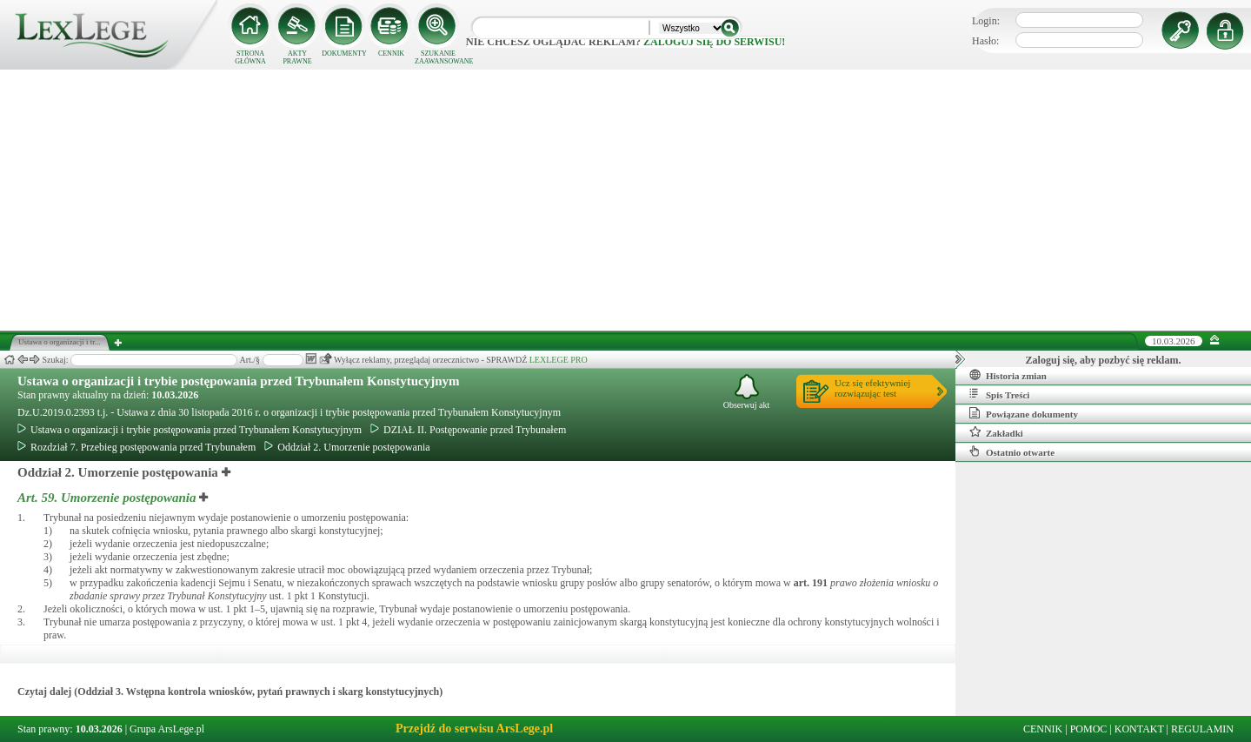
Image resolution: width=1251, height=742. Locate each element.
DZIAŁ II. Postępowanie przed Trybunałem (468, 430)
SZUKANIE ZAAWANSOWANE (438, 57)
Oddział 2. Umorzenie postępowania (346, 447)
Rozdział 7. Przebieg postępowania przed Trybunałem (136, 447)
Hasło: (985, 41)
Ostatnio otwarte (1012, 451)
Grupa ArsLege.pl (167, 729)
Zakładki (996, 432)
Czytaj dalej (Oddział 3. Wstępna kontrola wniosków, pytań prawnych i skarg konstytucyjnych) (230, 691)
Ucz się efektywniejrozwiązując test (872, 388)
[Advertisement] (626, 200)
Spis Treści (999, 394)
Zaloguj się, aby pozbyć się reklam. (1103, 360)
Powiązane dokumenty (1023, 413)
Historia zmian (1008, 375)
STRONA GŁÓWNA (250, 57)
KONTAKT (1139, 729)
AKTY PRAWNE (297, 57)
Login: (986, 21)
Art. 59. (108, 498)
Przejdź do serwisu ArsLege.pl (474, 728)
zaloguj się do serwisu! (714, 42)
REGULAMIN (1202, 729)
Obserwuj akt (746, 392)
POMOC (1089, 729)
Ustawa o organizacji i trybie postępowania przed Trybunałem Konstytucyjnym (238, 381)
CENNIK (391, 53)
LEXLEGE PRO (558, 359)
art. (811, 583)
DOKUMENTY (344, 53)
